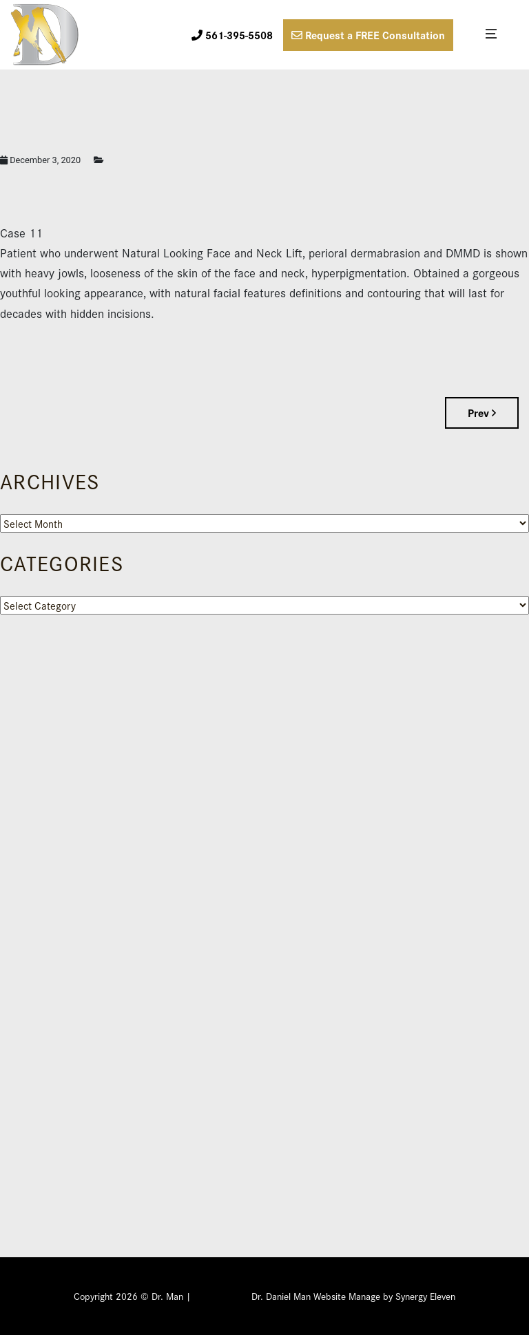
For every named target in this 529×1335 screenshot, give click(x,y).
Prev (482, 412)
